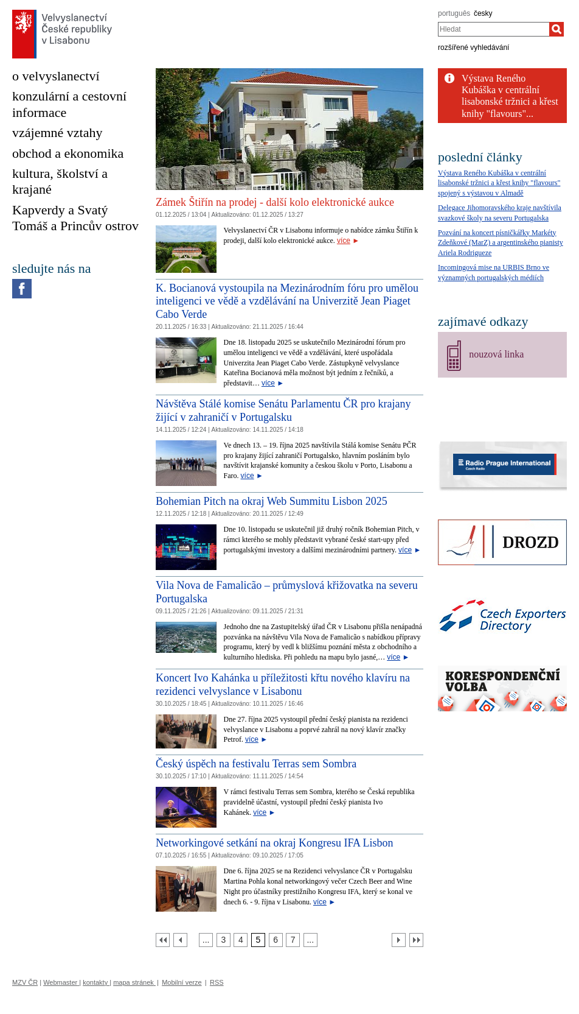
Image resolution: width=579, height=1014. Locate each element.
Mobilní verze (181, 982)
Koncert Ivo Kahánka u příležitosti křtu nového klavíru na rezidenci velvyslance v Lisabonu (283, 684)
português (454, 13)
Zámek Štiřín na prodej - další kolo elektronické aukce (275, 202)
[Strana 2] (206, 940)
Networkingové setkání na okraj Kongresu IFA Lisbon (275, 843)
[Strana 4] (241, 940)
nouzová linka (496, 354)
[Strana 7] (293, 940)
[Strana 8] (310, 940)
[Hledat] (556, 29)
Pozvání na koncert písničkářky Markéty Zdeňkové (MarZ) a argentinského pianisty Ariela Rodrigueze (500, 243)
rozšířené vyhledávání (473, 47)
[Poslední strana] (416, 940)
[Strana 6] (276, 940)
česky (483, 13)
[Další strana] (399, 940)
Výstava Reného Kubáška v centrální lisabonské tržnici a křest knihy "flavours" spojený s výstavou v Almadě (499, 183)
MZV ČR (25, 982)
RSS (217, 982)
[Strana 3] (224, 940)
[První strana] (163, 940)
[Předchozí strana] (180, 940)
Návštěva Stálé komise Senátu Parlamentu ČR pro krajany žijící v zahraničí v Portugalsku (283, 410)
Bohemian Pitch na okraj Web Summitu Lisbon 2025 (271, 501)
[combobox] (493, 29)
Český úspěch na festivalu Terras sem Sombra (256, 764)
